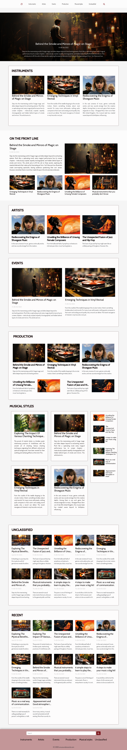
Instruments (32, 4)
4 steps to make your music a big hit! (111, 439)
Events (54, 4)
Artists (44, 4)
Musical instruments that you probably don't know (103, 193)
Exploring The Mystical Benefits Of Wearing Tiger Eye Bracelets (20, 553)
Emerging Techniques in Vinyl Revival (21, 193)
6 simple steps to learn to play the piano (62, 585)
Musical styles (79, 4)
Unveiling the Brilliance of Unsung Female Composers (75, 193)
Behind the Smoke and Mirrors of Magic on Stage (63, 43)
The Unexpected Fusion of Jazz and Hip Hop (78, 384)
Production (65, 4)
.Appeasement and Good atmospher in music (110, 473)
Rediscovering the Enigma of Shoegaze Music (98, 97)
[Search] (61, 733)
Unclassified (92, 4)
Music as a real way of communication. (106, 584)
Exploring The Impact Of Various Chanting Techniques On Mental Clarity (29, 436)
